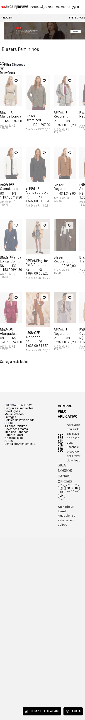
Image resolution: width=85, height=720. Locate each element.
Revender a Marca (16, 429)
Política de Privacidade (19, 420)
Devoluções (12, 411)
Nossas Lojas (14, 438)
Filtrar (6, 64)
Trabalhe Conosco (17, 432)
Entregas (10, 417)
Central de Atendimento (20, 444)
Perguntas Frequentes (19, 408)
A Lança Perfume (16, 426)
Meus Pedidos (14, 414)
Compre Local (14, 435)
